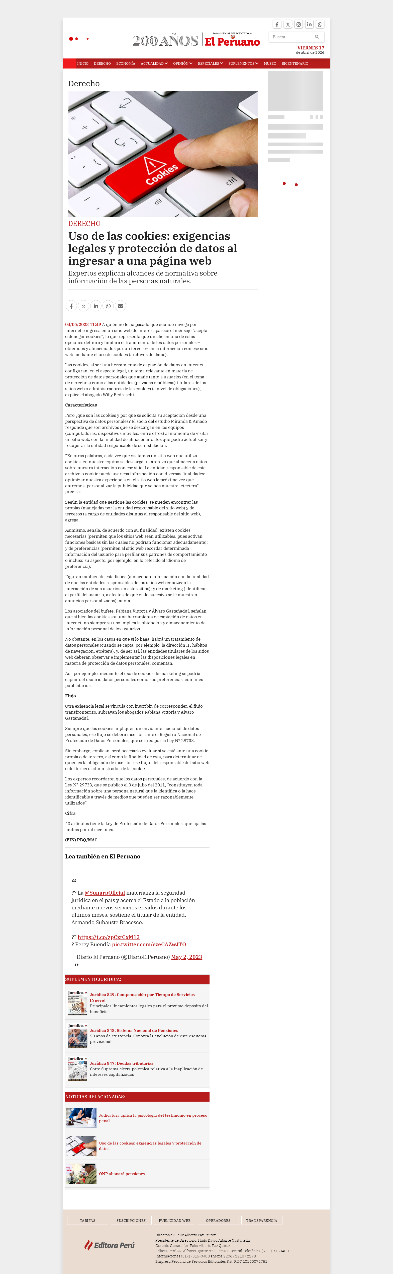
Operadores (218, 1220)
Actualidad (154, 63)
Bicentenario (295, 63)
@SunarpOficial (105, 892)
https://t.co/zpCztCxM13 (109, 937)
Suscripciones (131, 1220)
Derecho (102, 63)
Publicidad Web (175, 1220)
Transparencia (261, 1220)
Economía (125, 63)
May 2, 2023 (186, 956)
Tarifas (87, 1220)
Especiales (210, 63)
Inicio (82, 63)
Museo (270, 63)
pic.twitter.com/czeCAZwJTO (149, 944)
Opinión (182, 63)
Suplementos (243, 63)
